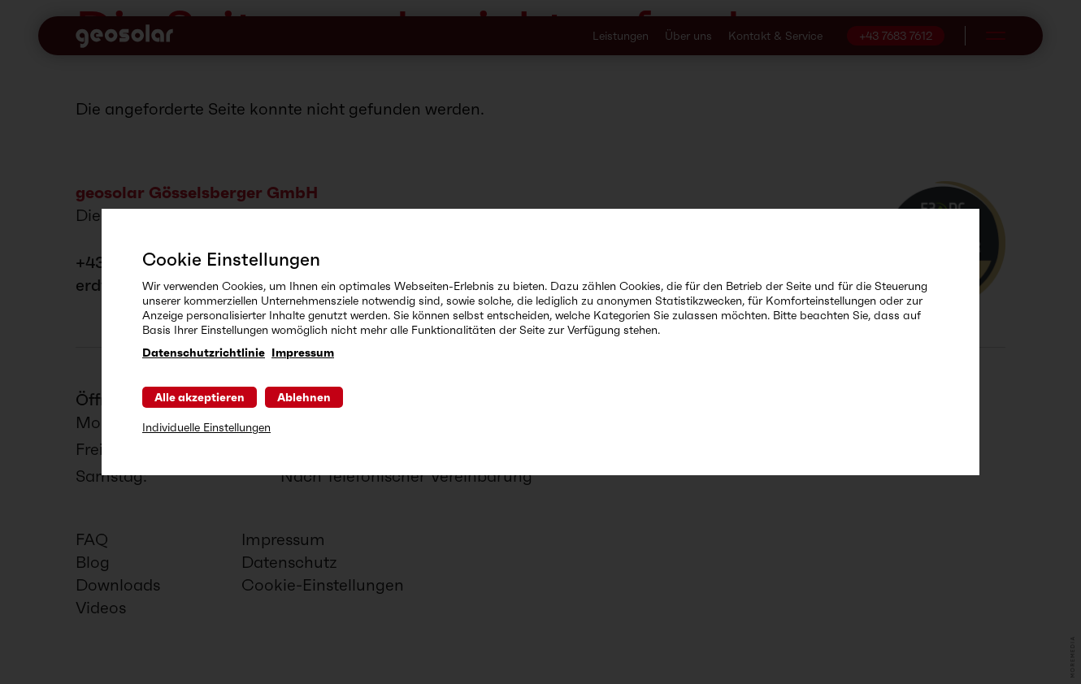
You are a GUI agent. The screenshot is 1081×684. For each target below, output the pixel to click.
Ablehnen (304, 397)
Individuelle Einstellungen (206, 427)
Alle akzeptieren (199, 397)
